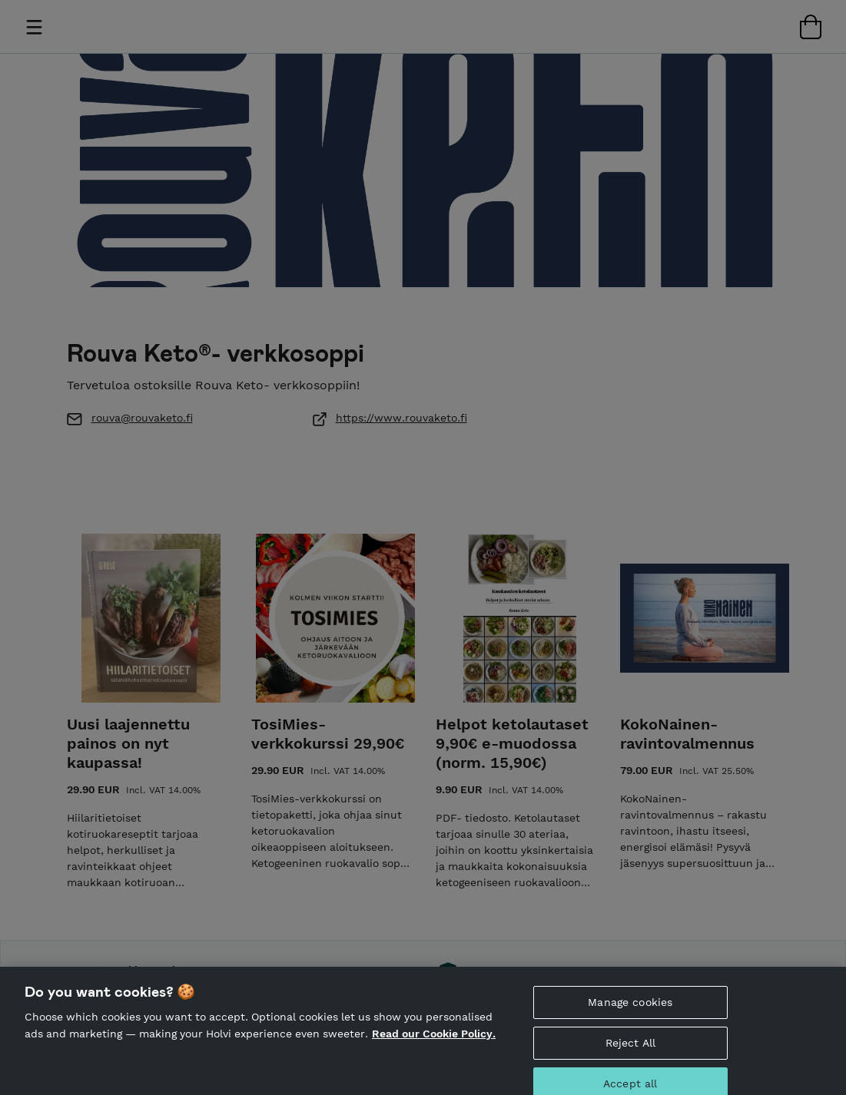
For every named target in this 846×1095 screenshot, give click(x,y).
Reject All (630, 1056)
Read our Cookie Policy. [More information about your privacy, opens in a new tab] (434, 1047)
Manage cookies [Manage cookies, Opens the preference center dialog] (630, 1016)
